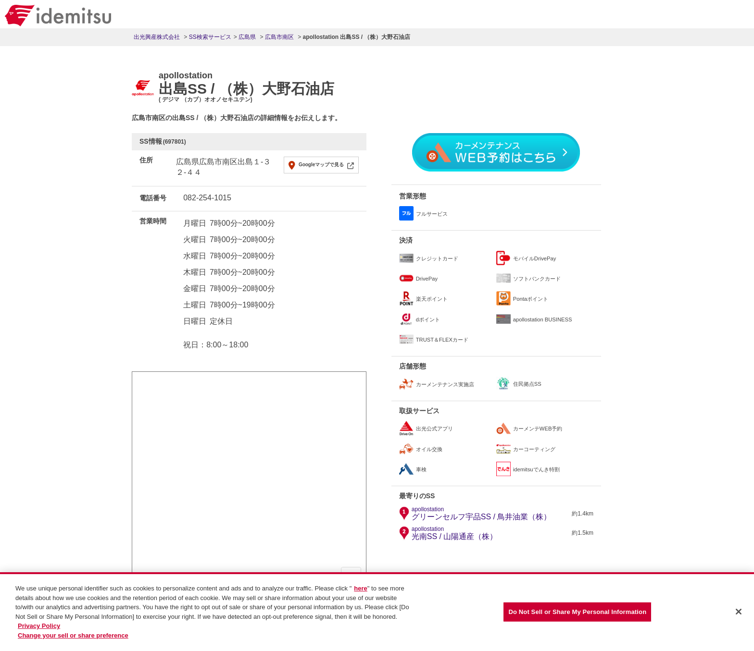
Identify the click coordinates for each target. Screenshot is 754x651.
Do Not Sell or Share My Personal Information (577, 618)
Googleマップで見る (321, 164)
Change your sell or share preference (73, 642)
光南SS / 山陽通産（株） (455, 533)
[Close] (738, 618)
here (360, 595)
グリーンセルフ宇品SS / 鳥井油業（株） (482, 513)
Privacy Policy (39, 632)
